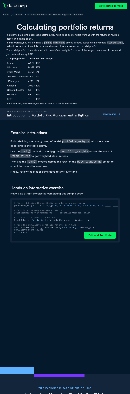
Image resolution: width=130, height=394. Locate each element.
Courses (18, 14)
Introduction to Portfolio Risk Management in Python (55, 14)
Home (6, 14)
